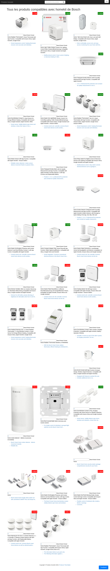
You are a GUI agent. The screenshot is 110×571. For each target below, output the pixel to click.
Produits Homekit (7, 2)
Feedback (104, 567)
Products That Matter (64, 565)
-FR (107, 1)
